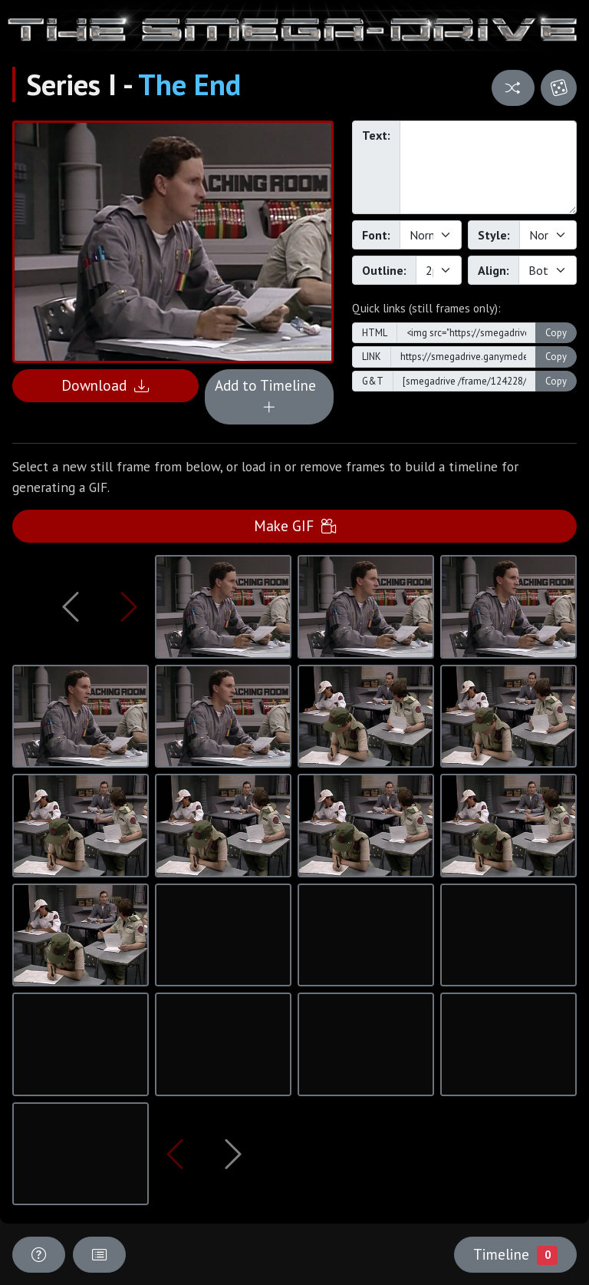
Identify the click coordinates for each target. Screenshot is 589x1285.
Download (105, 385)
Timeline (515, 1254)
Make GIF (295, 525)
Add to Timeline (269, 396)
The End (189, 84)
